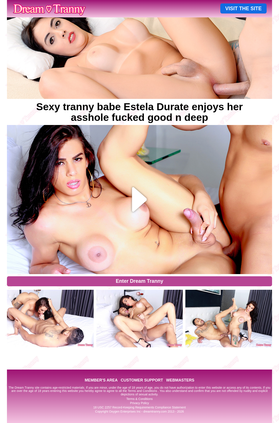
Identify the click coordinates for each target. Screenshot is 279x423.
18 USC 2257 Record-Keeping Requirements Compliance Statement (139, 407)
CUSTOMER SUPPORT (142, 380)
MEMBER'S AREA (101, 380)
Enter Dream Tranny (139, 281)
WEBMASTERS (180, 380)
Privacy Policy (139, 403)
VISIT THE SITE (243, 8)
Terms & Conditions (139, 399)
